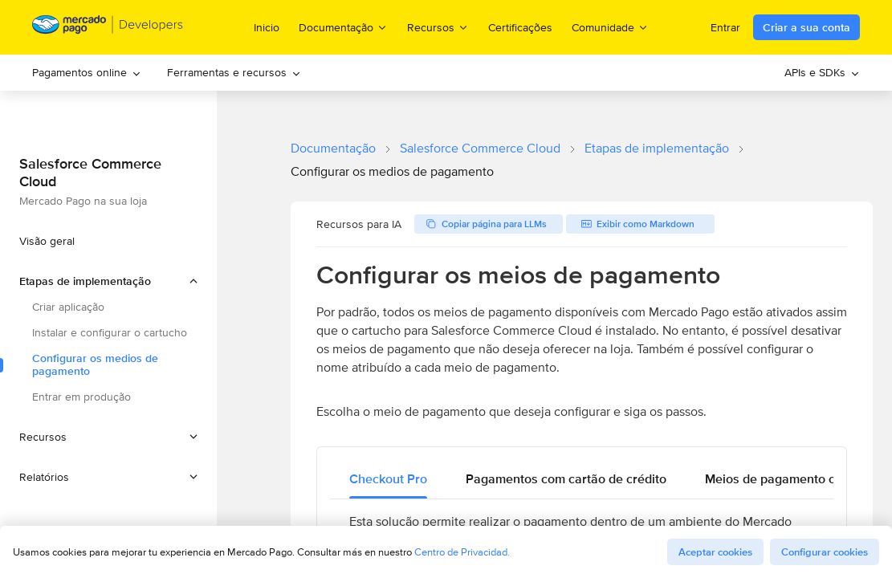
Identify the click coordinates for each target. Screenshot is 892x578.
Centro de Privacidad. (462, 552)
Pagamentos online (86, 72)
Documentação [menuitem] (343, 27)
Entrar (725, 27)
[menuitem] (86, 72)
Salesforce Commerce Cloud (480, 148)
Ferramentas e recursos (234, 72)
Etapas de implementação (656, 148)
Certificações (520, 27)
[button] (108, 281)
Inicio (266, 27)
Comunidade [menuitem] (610, 27)
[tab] (388, 479)
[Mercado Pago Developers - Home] (108, 27)
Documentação (333, 148)
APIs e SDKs (822, 72)
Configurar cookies (824, 552)
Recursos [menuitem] (438, 27)
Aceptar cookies (715, 552)
